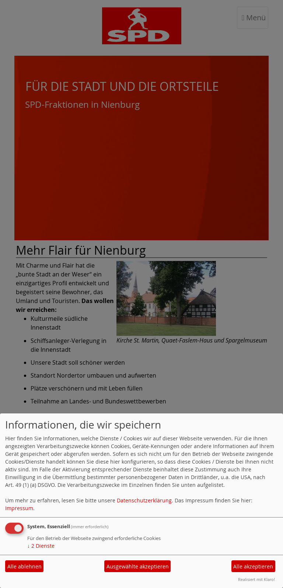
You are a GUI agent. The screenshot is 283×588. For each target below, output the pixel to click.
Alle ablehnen (24, 566)
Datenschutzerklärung (144, 500)
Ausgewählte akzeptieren (137, 566)
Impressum (19, 508)
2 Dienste (41, 545)
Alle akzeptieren (253, 566)
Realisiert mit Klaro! (256, 579)
